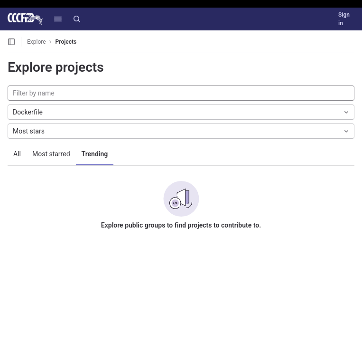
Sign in (344, 19)
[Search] (76, 19)
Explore (36, 41)
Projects (66, 41)
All (17, 154)
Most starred (51, 154)
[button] (57, 19)
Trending (95, 154)
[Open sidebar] (11, 41)
